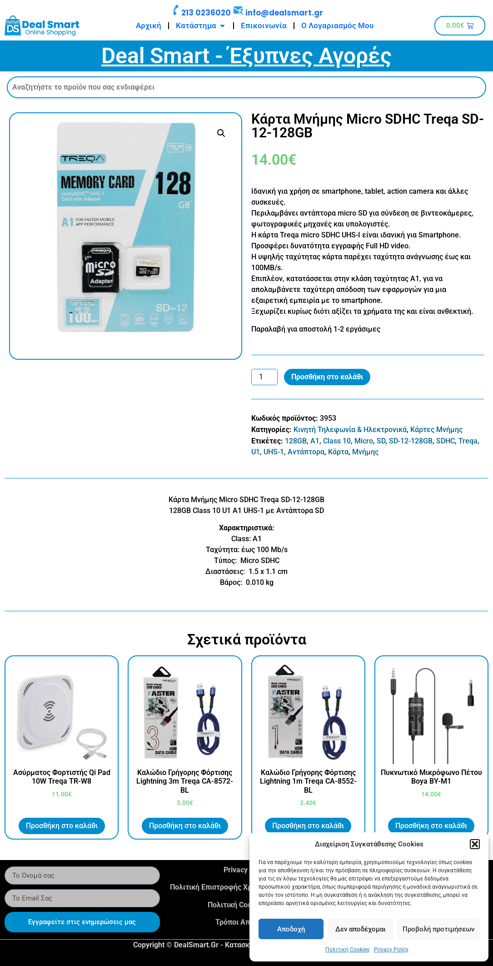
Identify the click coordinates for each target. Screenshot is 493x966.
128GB (296, 441)
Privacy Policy (391, 949)
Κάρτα (338, 452)
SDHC (445, 441)
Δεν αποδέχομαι (360, 929)
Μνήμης (365, 452)
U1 (255, 452)
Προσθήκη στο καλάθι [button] (62, 825)
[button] (474, 844)
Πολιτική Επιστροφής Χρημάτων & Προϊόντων (246, 887)
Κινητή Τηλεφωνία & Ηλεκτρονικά (350, 429)
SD (381, 441)
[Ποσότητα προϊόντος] (264, 377)
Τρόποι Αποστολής (246, 922)
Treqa (468, 441)
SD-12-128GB (411, 441)
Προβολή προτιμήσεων (438, 929)
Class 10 (337, 441)
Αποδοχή (291, 929)
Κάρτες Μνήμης (436, 429)
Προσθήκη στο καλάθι (327, 376)
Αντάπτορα (306, 452)
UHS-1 (274, 452)
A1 (314, 441)
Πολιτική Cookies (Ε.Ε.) (246, 905)
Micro (363, 441)
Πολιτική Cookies (347, 949)
